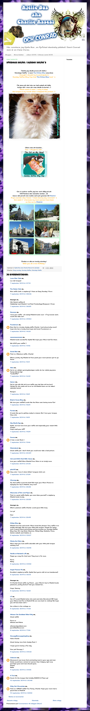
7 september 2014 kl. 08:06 (20, 294)
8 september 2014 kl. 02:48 (20, 548)
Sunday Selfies (26, 270)
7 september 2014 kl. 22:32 (20, 487)
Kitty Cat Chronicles (17, 686)
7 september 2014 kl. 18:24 (20, 405)
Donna (12, 437)
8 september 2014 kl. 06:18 (20, 574)
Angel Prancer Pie (16, 569)
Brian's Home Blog (16, 400)
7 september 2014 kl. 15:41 (20, 362)
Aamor (12, 382)
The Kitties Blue (39, 73)
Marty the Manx (16, 541)
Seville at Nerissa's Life (18, 553)
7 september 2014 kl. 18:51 (20, 417)
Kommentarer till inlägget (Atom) (30, 703)
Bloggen (8, 55)
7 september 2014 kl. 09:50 (20, 319)
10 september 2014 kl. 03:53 (21, 693)
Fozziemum (14, 324)
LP (11, 596)
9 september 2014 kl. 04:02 (20, 652)
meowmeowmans (16, 337)
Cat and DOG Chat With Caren (21, 459)
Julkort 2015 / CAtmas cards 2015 (39, 55)
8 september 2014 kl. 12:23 (20, 591)
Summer (13, 312)
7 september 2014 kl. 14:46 (20, 346)
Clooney (13, 480)
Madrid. (39, 202)
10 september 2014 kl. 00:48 (21, 680)
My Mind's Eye (15, 423)
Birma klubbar (19, 55)
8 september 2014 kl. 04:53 (20, 564)
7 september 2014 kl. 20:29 (20, 453)
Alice (12, 367)
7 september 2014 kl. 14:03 (20, 331)
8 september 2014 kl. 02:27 (20, 535)
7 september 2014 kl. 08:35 (20, 306)
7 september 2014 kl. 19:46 (20, 442)
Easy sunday (17, 270)
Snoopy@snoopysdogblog (19, 636)
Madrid (52, 196)
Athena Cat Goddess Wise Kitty (21, 614)
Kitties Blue (14, 523)
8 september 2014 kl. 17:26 (20, 630)
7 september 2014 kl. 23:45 (20, 517)
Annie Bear (14, 351)
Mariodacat (14, 448)
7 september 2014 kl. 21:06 (20, 463)
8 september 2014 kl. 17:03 (20, 608)
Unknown (13, 657)
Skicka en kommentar (16, 696)
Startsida (35, 700)
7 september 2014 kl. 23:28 (20, 499)
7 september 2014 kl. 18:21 (20, 394)
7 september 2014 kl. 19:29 (20, 431)
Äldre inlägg (57, 700)
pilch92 (13, 469)
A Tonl (12, 675)
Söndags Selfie (37, 270)
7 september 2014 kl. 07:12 (20, 283)
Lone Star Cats (15, 278)
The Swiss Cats (15, 289)
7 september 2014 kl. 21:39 (20, 474)
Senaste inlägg (12, 700)
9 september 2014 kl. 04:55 (20, 670)
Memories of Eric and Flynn (20, 493)
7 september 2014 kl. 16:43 (20, 376)
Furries (12, 410)
